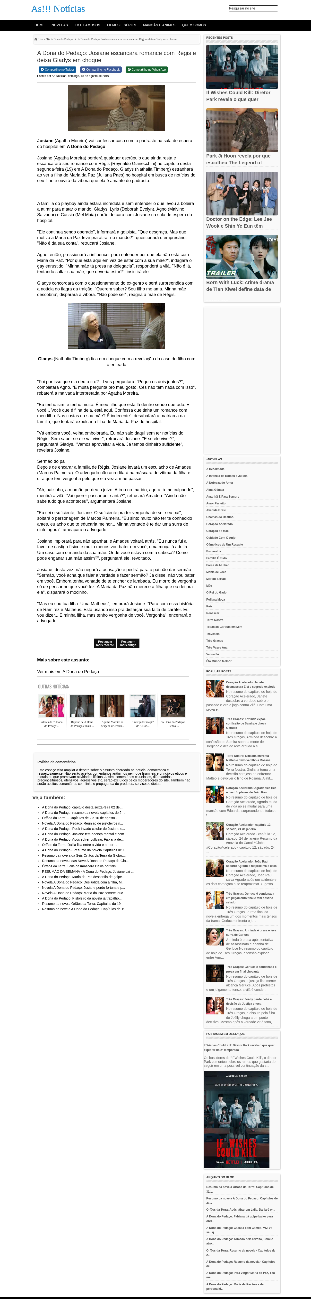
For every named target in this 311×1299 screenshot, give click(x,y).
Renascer (212, 613)
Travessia (213, 634)
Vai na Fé (212, 654)
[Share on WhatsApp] (147, 69)
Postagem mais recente (105, 643)
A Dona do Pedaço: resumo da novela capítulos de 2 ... (83, 813)
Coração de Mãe (217, 531)
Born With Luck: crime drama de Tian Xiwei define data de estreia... (240, 289)
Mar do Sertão (216, 579)
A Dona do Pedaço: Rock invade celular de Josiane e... (83, 829)
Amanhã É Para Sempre (222, 496)
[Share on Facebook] (101, 69)
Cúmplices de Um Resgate (224, 544)
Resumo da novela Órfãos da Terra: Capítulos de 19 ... (83, 904)
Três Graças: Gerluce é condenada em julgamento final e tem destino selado (250, 898)
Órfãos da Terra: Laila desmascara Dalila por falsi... (80, 866)
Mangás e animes (159, 25)
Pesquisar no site (242, 8)
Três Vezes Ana (216, 647)
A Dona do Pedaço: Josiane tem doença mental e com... (84, 834)
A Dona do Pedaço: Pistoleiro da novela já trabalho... (82, 898)
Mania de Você (216, 572)
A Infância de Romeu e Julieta (227, 476)
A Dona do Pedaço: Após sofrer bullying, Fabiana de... (83, 839)
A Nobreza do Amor (219, 482)
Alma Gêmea (215, 490)
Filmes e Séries (121, 25)
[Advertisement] (242, 380)
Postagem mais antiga (128, 643)
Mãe (209, 585)
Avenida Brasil (216, 510)
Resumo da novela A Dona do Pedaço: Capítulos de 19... (85, 909)
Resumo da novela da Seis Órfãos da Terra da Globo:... (84, 855)
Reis (209, 606)
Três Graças (214, 640)
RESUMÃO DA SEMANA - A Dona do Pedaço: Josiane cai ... (88, 871)
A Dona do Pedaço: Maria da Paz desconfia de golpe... (83, 877)
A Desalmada (215, 469)
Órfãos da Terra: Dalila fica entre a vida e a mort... (79, 845)
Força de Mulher (217, 565)
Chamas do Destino (219, 517)
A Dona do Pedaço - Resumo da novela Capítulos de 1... (85, 850)
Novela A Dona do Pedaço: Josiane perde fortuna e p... (83, 888)
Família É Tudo (216, 558)
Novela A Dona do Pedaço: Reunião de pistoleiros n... (82, 823)
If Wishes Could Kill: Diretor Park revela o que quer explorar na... (238, 99)
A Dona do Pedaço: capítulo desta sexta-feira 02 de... (82, 807)
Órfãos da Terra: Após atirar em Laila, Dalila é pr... (240, 1209)
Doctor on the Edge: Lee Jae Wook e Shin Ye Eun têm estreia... (239, 225)
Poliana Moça (215, 599)
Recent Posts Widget (217, 300)
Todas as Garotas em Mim (224, 627)
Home (40, 25)
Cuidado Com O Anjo (220, 537)
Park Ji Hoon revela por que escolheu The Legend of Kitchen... (238, 162)
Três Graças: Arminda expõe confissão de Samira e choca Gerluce (246, 723)
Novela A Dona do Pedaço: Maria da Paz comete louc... (84, 893)
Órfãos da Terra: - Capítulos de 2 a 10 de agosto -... (81, 818)
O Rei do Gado (216, 592)
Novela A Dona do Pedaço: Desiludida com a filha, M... (83, 882)
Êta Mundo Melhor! (219, 661)
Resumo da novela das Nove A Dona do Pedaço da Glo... (85, 861)
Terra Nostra (214, 620)
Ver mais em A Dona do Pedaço (68, 671)
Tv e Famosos (87, 25)
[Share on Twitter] (57, 69)
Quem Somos (194, 25)
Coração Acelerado (219, 524)
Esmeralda (213, 551)
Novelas (60, 25)
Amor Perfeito (215, 503)
